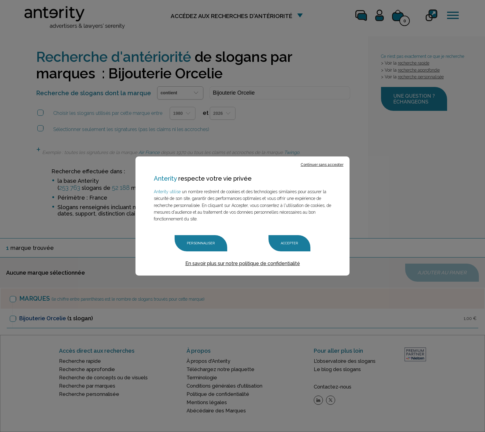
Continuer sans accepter (322, 165)
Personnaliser (201, 243)
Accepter (289, 243)
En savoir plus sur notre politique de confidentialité (242, 263)
